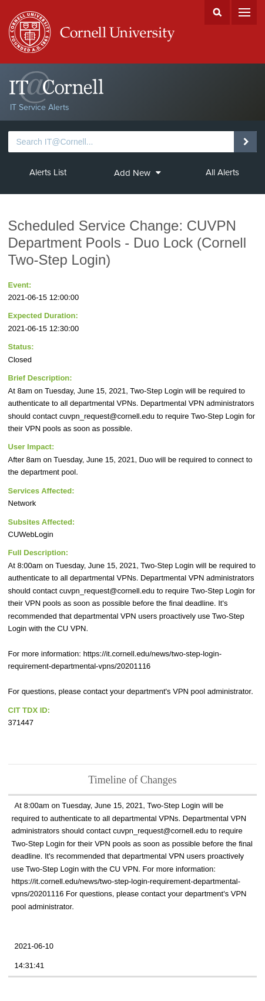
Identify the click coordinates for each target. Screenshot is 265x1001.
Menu (244, 12)
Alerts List (47, 172)
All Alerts (222, 172)
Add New (137, 173)
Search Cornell (217, 12)
